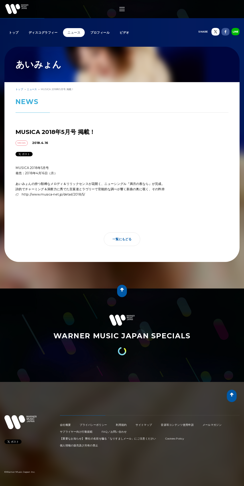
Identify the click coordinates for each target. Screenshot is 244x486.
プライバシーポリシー (93, 424)
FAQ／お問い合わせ (114, 431)
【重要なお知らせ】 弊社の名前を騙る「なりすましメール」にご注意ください (108, 438)
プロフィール (100, 33)
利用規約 (121, 424)
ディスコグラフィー (43, 33)
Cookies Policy (174, 438)
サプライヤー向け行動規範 (76, 431)
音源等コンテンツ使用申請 (177, 424)
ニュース (73, 33)
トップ (14, 33)
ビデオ (124, 33)
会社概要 (65, 424)
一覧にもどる (122, 239)
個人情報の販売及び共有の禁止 (79, 445)
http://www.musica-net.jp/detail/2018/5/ (53, 194)
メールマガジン (212, 424)
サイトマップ (144, 424)
